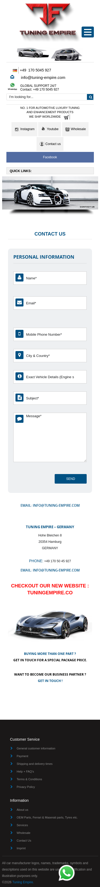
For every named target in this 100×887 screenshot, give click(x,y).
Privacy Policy (26, 786)
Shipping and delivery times (35, 763)
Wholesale (23, 832)
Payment (22, 756)
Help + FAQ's (25, 771)
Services (22, 825)
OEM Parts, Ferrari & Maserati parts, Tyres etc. (47, 817)
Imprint (21, 848)
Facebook (50, 157)
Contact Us (24, 840)
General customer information (36, 748)
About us (22, 809)
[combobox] (50, 96)
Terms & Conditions (29, 779)
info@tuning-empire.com (43, 77)
